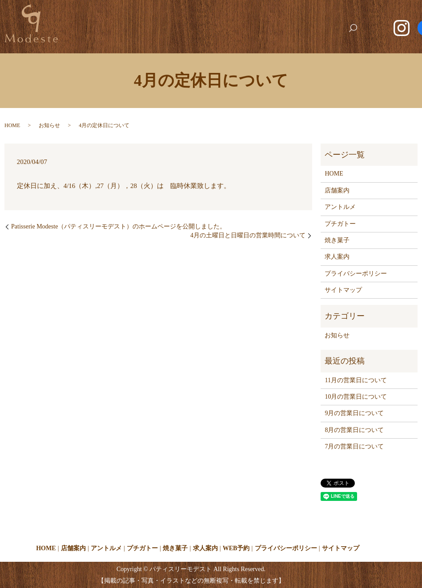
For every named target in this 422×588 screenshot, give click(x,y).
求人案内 (302, 15)
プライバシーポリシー (356, 273)
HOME (106, 15)
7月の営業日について (354, 446)
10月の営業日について (356, 396)
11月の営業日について (355, 379)
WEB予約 (340, 15)
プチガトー (224, 15)
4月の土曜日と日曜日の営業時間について (247, 235)
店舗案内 (140, 15)
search (357, 28)
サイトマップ (343, 290)
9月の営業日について (354, 413)
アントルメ (181, 15)
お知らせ (49, 125)
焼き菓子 (265, 15)
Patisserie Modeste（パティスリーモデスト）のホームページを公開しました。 (118, 226)
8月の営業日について (354, 429)
